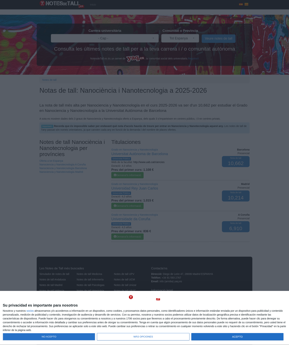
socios (30, 310)
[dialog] (144, 318)
